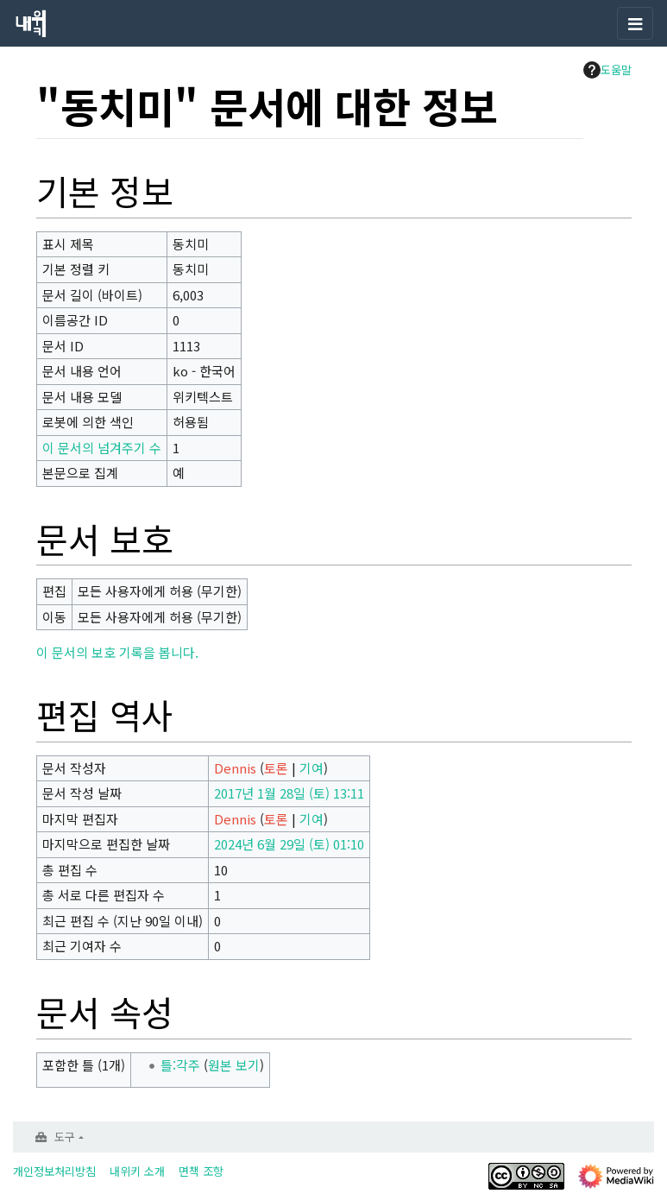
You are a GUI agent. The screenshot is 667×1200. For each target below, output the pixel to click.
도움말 (607, 70)
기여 (311, 768)
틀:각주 (180, 1065)
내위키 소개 (137, 1171)
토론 (276, 768)
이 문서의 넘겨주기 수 (101, 448)
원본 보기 (234, 1065)
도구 (64, 1136)
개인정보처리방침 (54, 1171)
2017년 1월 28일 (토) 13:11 (289, 793)
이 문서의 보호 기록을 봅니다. (117, 652)
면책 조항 (201, 1171)
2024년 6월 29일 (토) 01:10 (289, 844)
